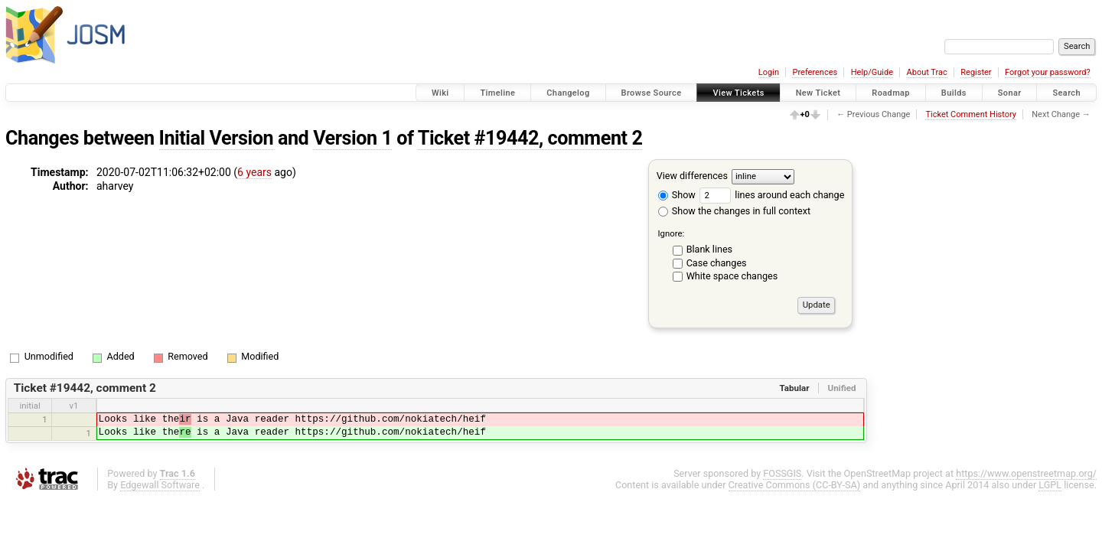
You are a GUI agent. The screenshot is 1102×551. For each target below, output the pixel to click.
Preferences (814, 72)
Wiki (440, 93)
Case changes (716, 263)
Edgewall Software (160, 485)
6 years (254, 172)
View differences (692, 175)
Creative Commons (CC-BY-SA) (795, 485)
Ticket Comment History (970, 114)
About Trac (927, 72)
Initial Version (216, 138)
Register (975, 72)
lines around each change (771, 195)
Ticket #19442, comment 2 (530, 138)
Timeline (497, 93)
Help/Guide (872, 72)
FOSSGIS (782, 473)
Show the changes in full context (734, 211)
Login (768, 72)
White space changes (732, 276)
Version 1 (352, 138)
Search (1066, 93)
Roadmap (891, 93)
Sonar (1010, 93)
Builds (954, 93)
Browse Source (651, 93)
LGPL (1049, 485)
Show (677, 195)
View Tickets (738, 93)
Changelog (567, 93)
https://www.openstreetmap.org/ (1026, 473)
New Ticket (818, 93)
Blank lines (709, 249)
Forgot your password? (1048, 72)
